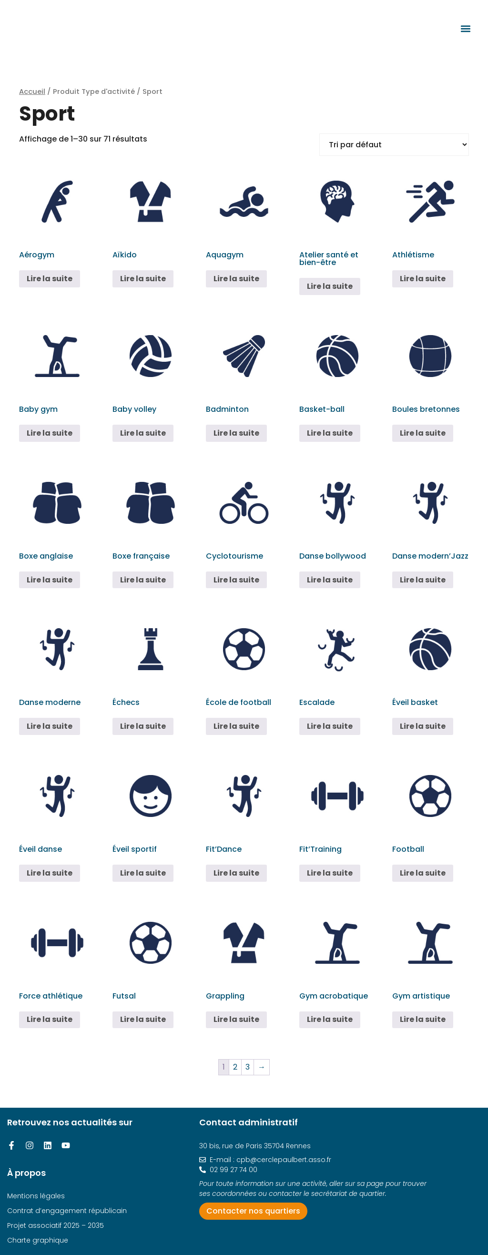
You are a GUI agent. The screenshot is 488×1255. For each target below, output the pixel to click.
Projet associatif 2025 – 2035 (55, 1225)
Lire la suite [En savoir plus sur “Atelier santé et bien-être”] (330, 286)
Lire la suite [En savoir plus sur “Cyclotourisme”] (236, 579)
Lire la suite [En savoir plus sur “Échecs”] (143, 726)
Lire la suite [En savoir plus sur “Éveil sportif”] (143, 872)
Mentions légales (36, 1196)
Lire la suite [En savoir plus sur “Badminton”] (236, 433)
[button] (465, 28)
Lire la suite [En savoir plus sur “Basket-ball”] (330, 433)
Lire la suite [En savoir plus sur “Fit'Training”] (330, 872)
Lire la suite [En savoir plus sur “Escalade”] (330, 726)
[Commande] (394, 144)
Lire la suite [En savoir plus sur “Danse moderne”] (49, 726)
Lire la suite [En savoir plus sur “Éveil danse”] (49, 872)
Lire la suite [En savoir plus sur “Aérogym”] (49, 278)
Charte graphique (37, 1240)
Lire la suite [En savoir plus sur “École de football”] (236, 726)
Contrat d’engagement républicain (67, 1210)
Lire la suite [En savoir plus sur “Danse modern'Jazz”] (423, 579)
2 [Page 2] (235, 1066)
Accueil (32, 91)
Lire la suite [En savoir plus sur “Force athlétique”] (49, 1019)
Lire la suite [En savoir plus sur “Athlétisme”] (423, 278)
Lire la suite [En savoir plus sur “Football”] (423, 872)
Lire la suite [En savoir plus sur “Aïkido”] (143, 278)
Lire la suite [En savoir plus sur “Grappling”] (236, 1019)
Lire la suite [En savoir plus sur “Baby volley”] (143, 433)
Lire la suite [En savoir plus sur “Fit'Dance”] (236, 872)
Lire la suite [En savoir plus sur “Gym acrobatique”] (330, 1019)
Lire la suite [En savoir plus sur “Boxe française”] (143, 579)
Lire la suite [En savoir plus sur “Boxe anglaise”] (49, 579)
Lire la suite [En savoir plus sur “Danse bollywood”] (330, 579)
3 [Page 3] (247, 1066)
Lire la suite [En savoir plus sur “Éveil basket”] (423, 726)
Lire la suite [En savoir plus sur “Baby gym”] (49, 433)
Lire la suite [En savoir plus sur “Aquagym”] (236, 278)
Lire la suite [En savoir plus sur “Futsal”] (143, 1019)
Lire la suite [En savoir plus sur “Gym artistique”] (423, 1019)
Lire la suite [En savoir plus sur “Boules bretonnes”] (423, 433)
